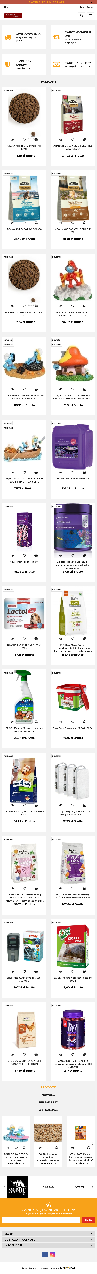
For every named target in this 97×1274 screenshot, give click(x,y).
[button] (90, 7)
